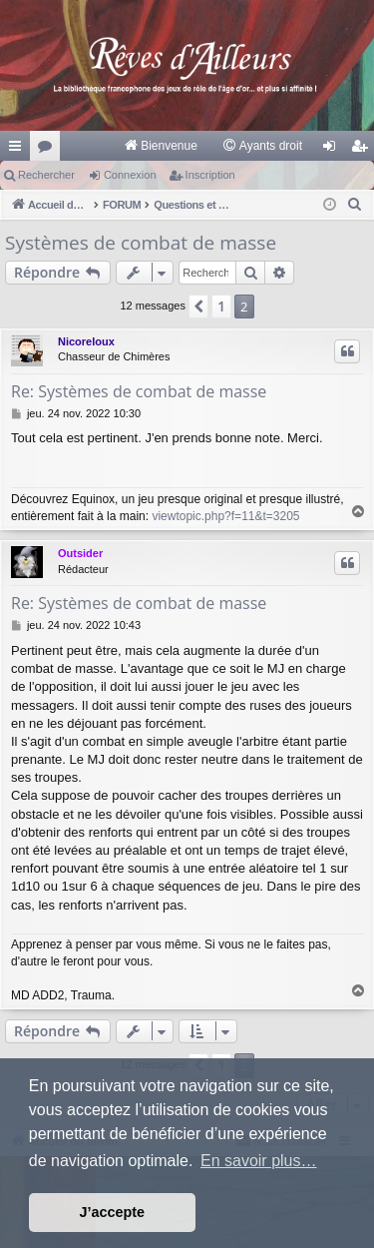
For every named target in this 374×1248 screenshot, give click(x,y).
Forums (49, 150)
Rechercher (46, 175)
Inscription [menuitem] (363, 150)
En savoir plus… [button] (258, 1160)
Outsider (80, 553)
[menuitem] (160, 146)
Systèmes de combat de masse (140, 243)
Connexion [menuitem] (333, 150)
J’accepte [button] (113, 1212)
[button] (198, 306)
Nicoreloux (86, 341)
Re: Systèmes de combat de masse (138, 391)
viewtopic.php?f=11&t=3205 (225, 516)
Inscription (210, 175)
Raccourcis (19, 150)
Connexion (130, 175)
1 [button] (221, 306)
